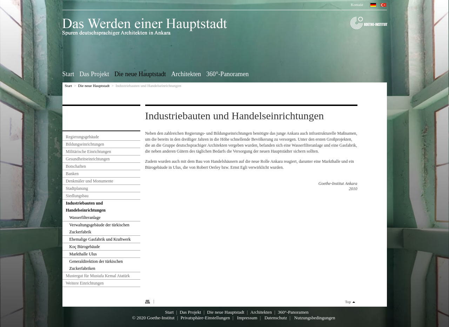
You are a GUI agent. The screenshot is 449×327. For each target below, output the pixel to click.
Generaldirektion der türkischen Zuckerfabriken (96, 265)
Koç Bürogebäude (84, 246)
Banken (72, 173)
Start (68, 74)
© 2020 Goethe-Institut (153, 317)
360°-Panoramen (227, 74)
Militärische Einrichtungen (88, 151)
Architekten (186, 74)
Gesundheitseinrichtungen (88, 158)
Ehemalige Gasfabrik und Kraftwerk (100, 239)
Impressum (247, 317)
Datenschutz (275, 317)
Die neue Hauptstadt (140, 74)
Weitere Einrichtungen (85, 283)
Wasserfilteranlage (85, 217)
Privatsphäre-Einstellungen (205, 317)
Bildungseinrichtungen (85, 144)
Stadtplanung (77, 188)
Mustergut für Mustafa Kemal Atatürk (98, 275)
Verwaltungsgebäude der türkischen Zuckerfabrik (99, 228)
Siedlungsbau (77, 195)
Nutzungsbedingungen (314, 317)
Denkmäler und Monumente (89, 181)
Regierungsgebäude (82, 136)
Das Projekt (94, 74)
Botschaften (76, 166)
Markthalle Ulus (83, 254)
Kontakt (357, 4)
